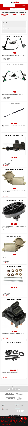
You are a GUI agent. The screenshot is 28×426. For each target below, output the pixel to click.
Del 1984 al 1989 (6, 337)
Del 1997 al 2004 (6, 59)
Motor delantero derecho (14, 236)
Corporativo (3, 408)
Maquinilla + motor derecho (14, 36)
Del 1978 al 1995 (6, 164)
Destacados (3, 404)
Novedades (4, 406)
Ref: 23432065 (5, 131)
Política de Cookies (19, 406)
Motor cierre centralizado (14, 135)
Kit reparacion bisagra (14, 266)
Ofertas (3, 405)
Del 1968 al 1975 (6, 376)
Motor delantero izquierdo (14, 169)
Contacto (3, 410)
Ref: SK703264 (5, 295)
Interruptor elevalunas (14, 299)
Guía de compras (4, 412)
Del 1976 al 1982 (6, 195)
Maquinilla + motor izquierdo (14, 65)
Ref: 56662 (5, 377)
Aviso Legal (17, 404)
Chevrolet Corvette (6, 58)
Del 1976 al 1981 (6, 230)
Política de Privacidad (19, 405)
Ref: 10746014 (5, 165)
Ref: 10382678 (5, 262)
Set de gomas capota (14, 342)
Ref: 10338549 (5, 60)
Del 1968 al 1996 (6, 294)
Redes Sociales (17, 408)
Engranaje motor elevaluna (14, 200)
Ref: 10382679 (5, 196)
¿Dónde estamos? (5, 409)
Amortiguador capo (14, 104)
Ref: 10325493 (5, 99)
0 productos (23, 5)
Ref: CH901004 (5, 338)
